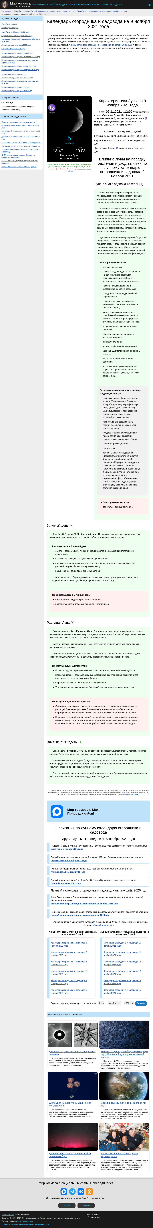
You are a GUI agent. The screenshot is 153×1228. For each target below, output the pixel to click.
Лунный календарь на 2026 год (13, 74)
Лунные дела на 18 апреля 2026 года (16, 45)
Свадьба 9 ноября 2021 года (66, 883)
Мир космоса (6, 11)
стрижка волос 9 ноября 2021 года (69, 860)
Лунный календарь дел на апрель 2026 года (18, 66)
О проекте (6, 1224)
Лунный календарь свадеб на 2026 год (16, 91)
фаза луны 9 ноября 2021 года (67, 849)
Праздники (116, 5)
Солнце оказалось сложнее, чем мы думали (19, 167)
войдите (70, 171)
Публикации (38, 5)
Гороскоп (74, 5)
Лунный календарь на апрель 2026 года (17, 53)
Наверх (86, 1205)
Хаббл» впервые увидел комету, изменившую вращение (19, 162)
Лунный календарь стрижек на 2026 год (17, 78)
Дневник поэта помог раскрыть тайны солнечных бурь (20, 138)
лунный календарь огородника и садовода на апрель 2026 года (84, 904)
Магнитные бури (90, 5)
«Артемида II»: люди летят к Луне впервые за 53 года (20, 132)
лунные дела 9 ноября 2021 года (68, 872)
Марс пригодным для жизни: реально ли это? (19, 122)
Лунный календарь (57, 5)
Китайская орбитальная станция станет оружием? (21, 143)
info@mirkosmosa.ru (25, 1221)
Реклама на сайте (42, 1224)
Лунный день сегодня (9, 28)
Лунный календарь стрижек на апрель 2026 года (20, 57)
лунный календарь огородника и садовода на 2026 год (80, 915)
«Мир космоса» (8, 1215)
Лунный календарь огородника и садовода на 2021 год (52, 11)
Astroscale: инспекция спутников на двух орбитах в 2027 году (20, 150)
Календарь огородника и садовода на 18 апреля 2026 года (20, 40)
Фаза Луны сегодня (9, 24)
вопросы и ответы (132, 794)
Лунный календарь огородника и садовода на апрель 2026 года (19, 61)
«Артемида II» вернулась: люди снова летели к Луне (20, 126)
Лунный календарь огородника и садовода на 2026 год (19, 82)
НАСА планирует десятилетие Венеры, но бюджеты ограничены (18, 156)
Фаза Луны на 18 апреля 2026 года (15, 32)
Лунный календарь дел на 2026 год (15, 87)
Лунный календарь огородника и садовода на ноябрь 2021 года (102, 11)
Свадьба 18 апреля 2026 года (13, 49)
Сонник (105, 5)
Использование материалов (22, 1224)
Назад (67, 1205)
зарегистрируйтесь (84, 169)
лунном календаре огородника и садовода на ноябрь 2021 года (100, 45)
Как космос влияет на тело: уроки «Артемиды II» (20, 146)
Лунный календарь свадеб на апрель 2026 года (20, 70)
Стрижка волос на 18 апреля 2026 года (16, 36)
